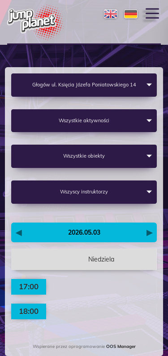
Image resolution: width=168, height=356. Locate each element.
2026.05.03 (84, 232)
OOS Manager (121, 346)
